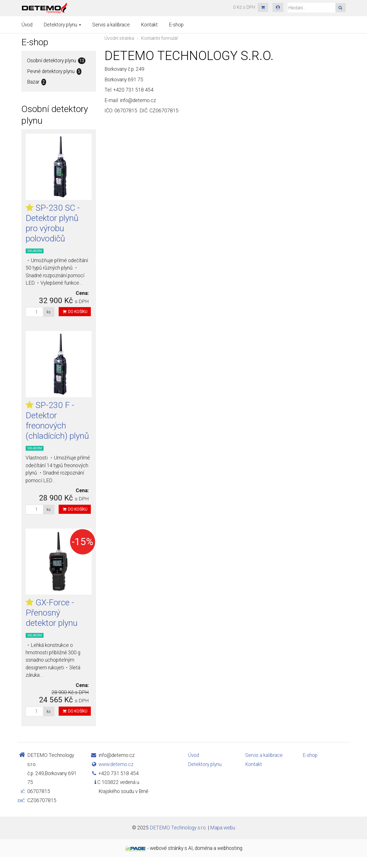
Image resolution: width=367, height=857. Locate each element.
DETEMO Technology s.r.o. (178, 828)
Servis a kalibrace (111, 25)
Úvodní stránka (119, 38)
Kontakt (149, 25)
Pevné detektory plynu (54, 71)
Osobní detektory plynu (56, 60)
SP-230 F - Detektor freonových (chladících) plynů (57, 420)
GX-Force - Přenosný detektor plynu (51, 612)
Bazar (36, 82)
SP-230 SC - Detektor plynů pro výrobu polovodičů (53, 223)
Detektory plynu (62, 25)
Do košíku (74, 311)
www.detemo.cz (116, 764)
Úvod (26, 25)
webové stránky (166, 848)
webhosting (229, 848)
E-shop (176, 25)
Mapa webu (222, 828)
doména (203, 848)
